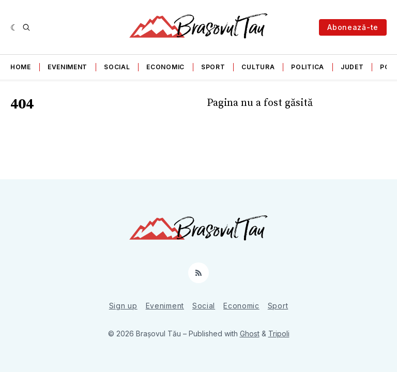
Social (117, 67)
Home (20, 67)
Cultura (257, 67)
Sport (213, 67)
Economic (165, 67)
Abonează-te (352, 27)
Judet (352, 67)
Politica (307, 67)
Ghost (249, 333)
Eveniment (67, 67)
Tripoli (278, 333)
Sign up (123, 305)
